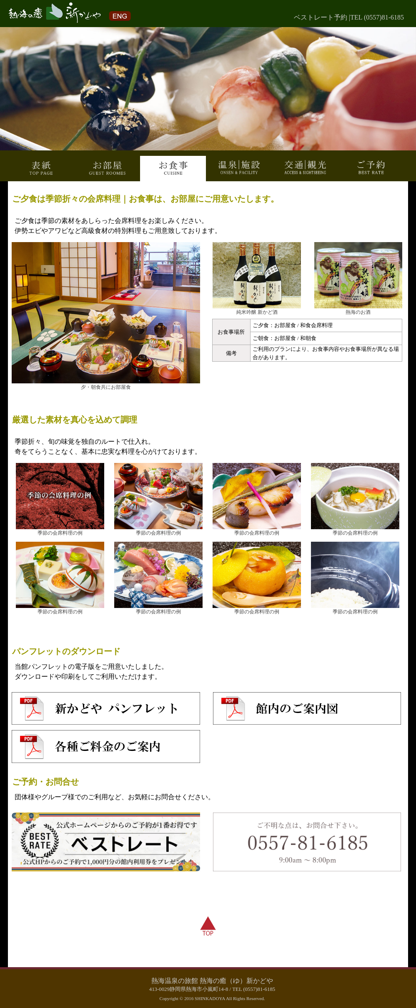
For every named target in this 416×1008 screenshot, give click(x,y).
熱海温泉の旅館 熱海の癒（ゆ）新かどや (212, 980)
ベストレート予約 (320, 17)
